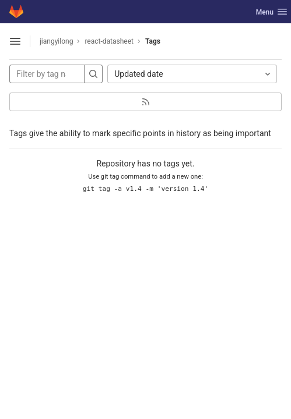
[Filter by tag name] (47, 74)
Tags (152, 41)
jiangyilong (56, 41)
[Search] (93, 74)
